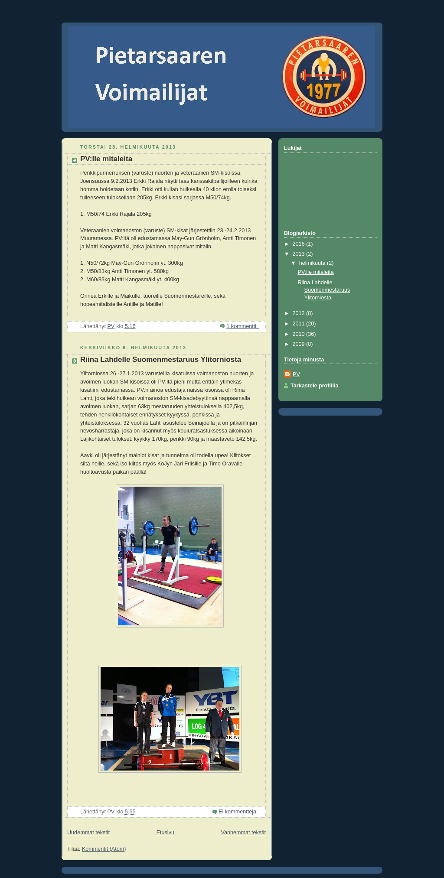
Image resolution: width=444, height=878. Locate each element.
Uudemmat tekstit (88, 832)
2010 (300, 334)
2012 (300, 313)
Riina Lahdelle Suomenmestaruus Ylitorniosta (160, 359)
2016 (300, 244)
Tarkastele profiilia (315, 386)
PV (296, 374)
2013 (300, 254)
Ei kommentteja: (239, 812)
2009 (300, 344)
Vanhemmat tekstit (243, 832)
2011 (300, 324)
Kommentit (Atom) (104, 849)
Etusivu (165, 832)
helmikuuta (313, 263)
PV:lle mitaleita (106, 159)
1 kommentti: (242, 326)
